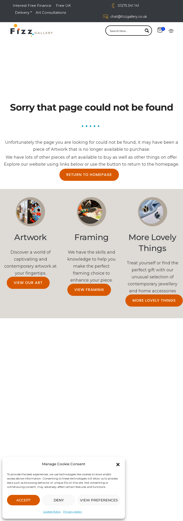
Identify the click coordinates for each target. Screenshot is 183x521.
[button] (118, 464)
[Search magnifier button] (147, 31)
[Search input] (126, 31)
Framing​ (91, 238)
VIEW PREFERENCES (99, 500)
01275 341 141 (128, 5)
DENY (59, 500)
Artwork (30, 238)
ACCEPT (23, 500)
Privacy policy (72, 511)
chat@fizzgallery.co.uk (128, 16)
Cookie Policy (52, 511)
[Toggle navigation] (171, 31)
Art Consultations (51, 12)
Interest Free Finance (32, 5)
